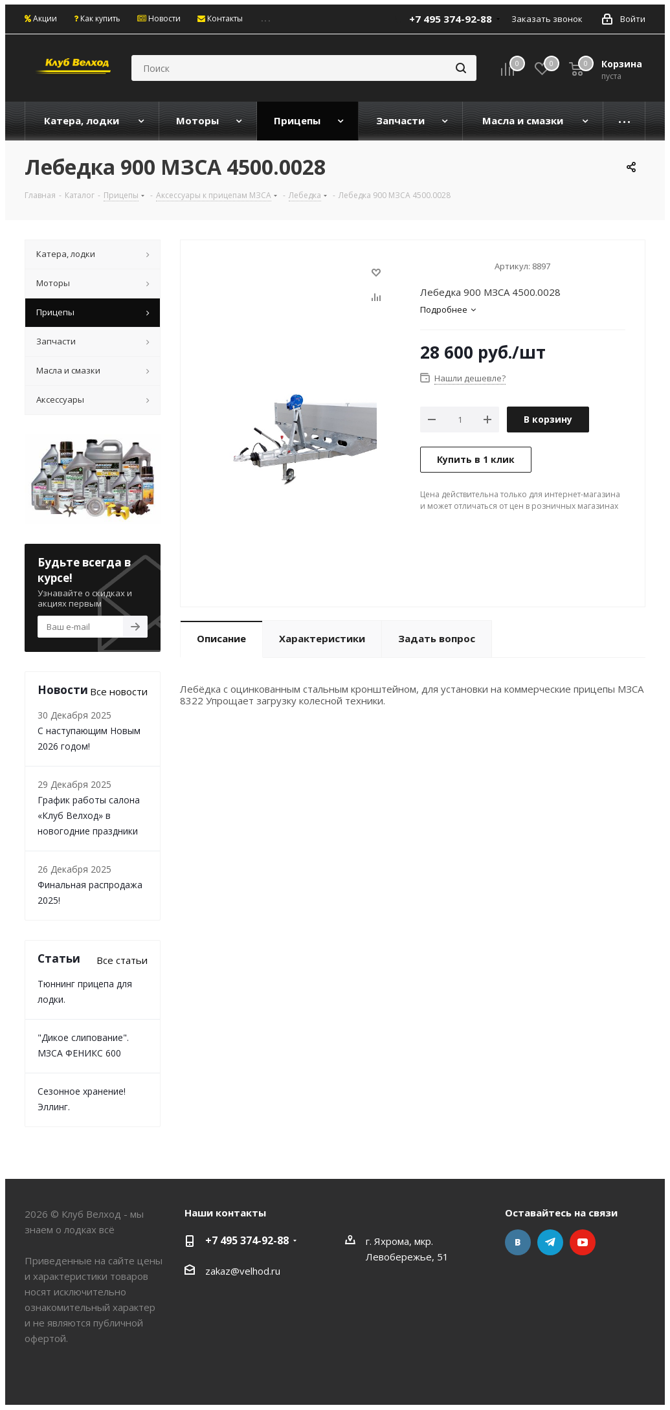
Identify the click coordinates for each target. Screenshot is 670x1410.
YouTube (583, 1242)
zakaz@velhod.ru (242, 1270)
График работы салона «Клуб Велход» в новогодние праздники (89, 815)
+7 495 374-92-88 (450, 18)
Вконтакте (518, 1242)
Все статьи (122, 960)
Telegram (550, 1242)
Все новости (119, 691)
